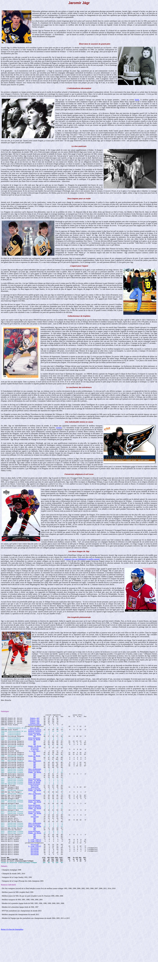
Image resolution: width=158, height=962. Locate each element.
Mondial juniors (34, 735)
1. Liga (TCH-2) (34, 865)
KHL (34, 816)
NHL (34, 741)
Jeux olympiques (34, 770)
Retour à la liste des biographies (12, 959)
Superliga (35, 802)
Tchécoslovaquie (34, 727)
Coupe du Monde (34, 745)
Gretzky (59, 428)
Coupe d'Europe (34, 804)
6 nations (35, 756)
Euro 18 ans (34, 731)
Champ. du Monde (34, 739)
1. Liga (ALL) (34, 758)
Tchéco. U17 (34, 719)
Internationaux (34, 737)
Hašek (137, 100)
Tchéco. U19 (34, 723)
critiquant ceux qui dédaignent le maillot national (82, 559)
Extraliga (35, 754)
